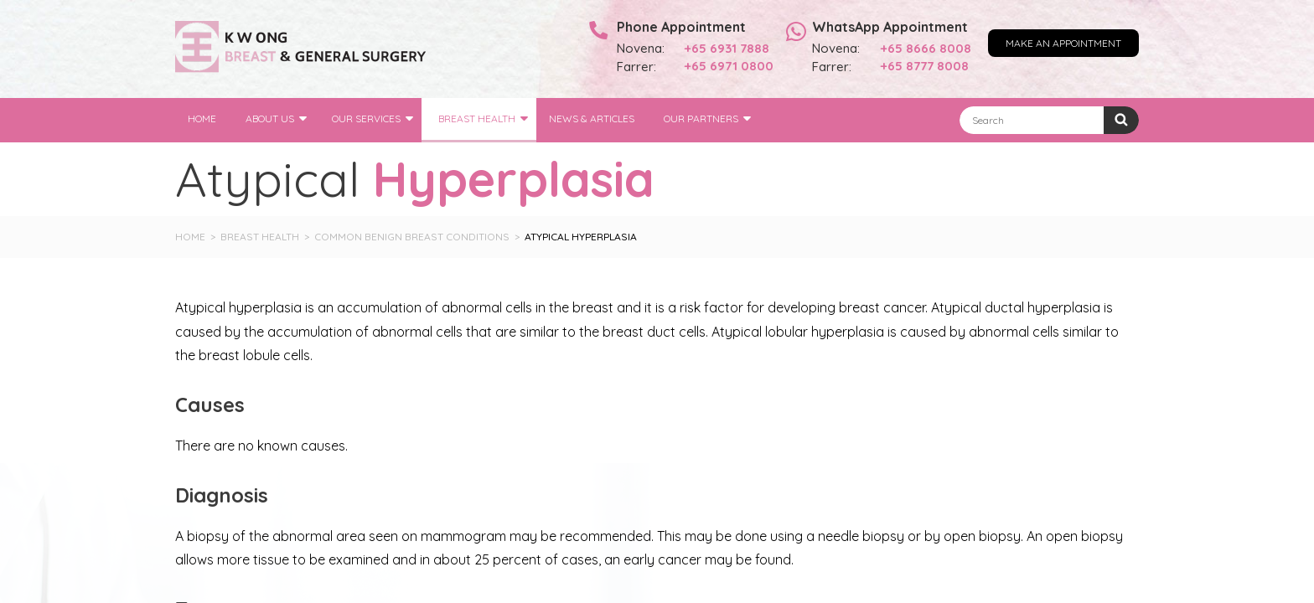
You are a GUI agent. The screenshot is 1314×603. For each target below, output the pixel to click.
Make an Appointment (1063, 43)
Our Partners (701, 118)
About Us (270, 118)
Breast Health (476, 118)
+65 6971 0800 (729, 66)
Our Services (366, 118)
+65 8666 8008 (926, 48)
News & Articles (591, 118)
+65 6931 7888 (727, 48)
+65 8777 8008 (925, 66)
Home (202, 118)
